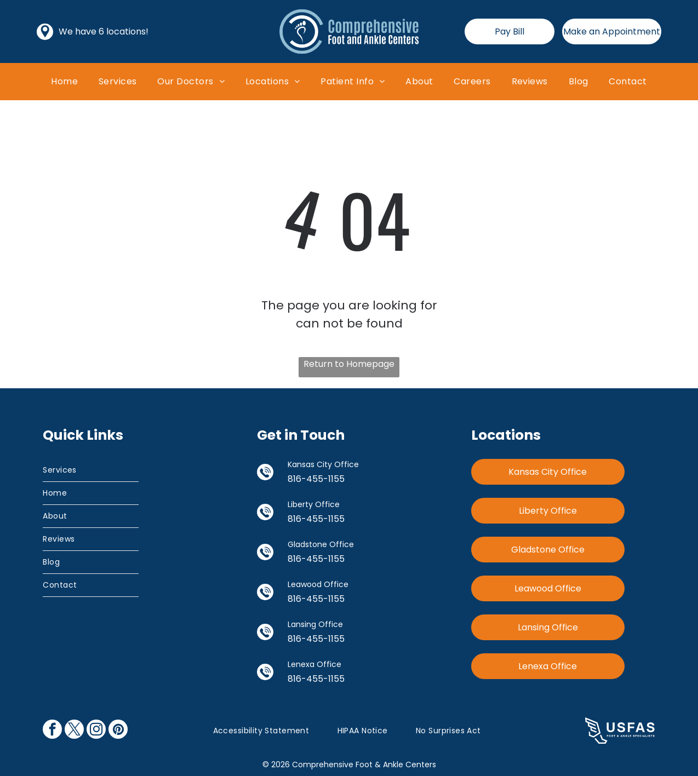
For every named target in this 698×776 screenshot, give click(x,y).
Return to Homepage (349, 364)
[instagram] (96, 730)
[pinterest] (118, 730)
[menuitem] (64, 81)
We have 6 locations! (103, 31)
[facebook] (52, 730)
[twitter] (74, 730)
